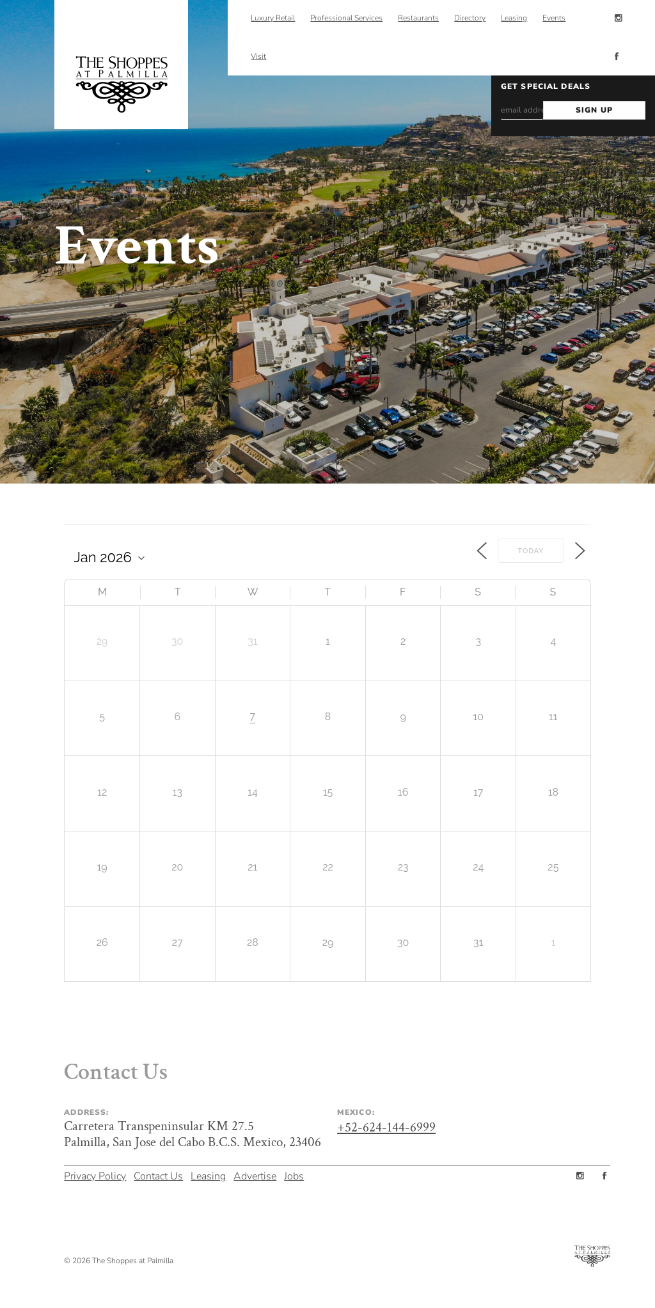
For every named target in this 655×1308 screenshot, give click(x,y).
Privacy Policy (95, 1174)
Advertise (254, 1174)
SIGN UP (594, 110)
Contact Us (158, 1174)
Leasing (208, 1174)
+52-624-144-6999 (386, 1127)
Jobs (294, 1174)
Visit (258, 56)
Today (530, 551)
